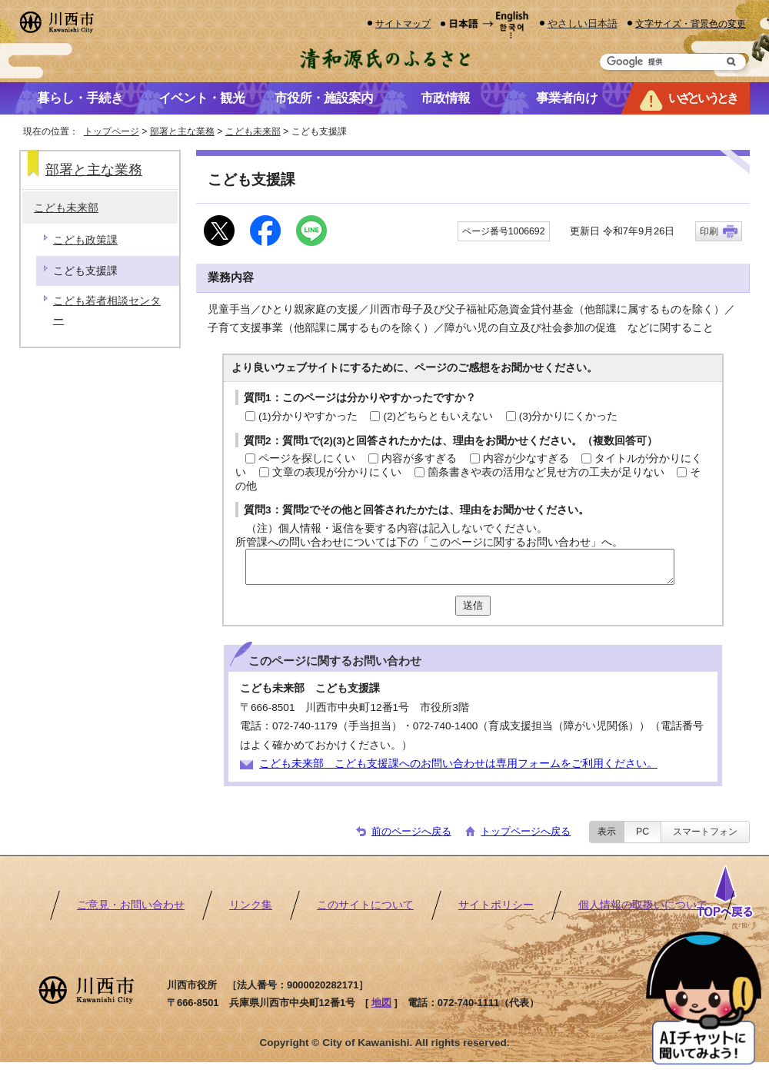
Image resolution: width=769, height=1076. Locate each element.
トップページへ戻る (526, 831)
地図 (381, 1002)
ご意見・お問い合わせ (131, 905)
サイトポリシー (496, 905)
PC (642, 831)
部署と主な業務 (182, 131)
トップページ (111, 131)
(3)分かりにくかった (568, 416)
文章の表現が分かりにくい (336, 472)
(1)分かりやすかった (308, 416)
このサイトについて (365, 905)
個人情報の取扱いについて (642, 905)
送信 (473, 605)
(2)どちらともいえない (438, 416)
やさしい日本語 (583, 23)
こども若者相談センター (107, 310)
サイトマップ (403, 23)
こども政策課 (85, 240)
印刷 (709, 231)
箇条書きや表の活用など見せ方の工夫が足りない (546, 472)
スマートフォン (705, 831)
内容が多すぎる (419, 458)
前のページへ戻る (411, 831)
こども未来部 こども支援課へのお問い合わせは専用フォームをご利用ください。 (458, 763)
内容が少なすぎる (526, 458)
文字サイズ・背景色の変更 (690, 23)
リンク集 (250, 905)
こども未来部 (253, 131)
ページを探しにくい (306, 458)
